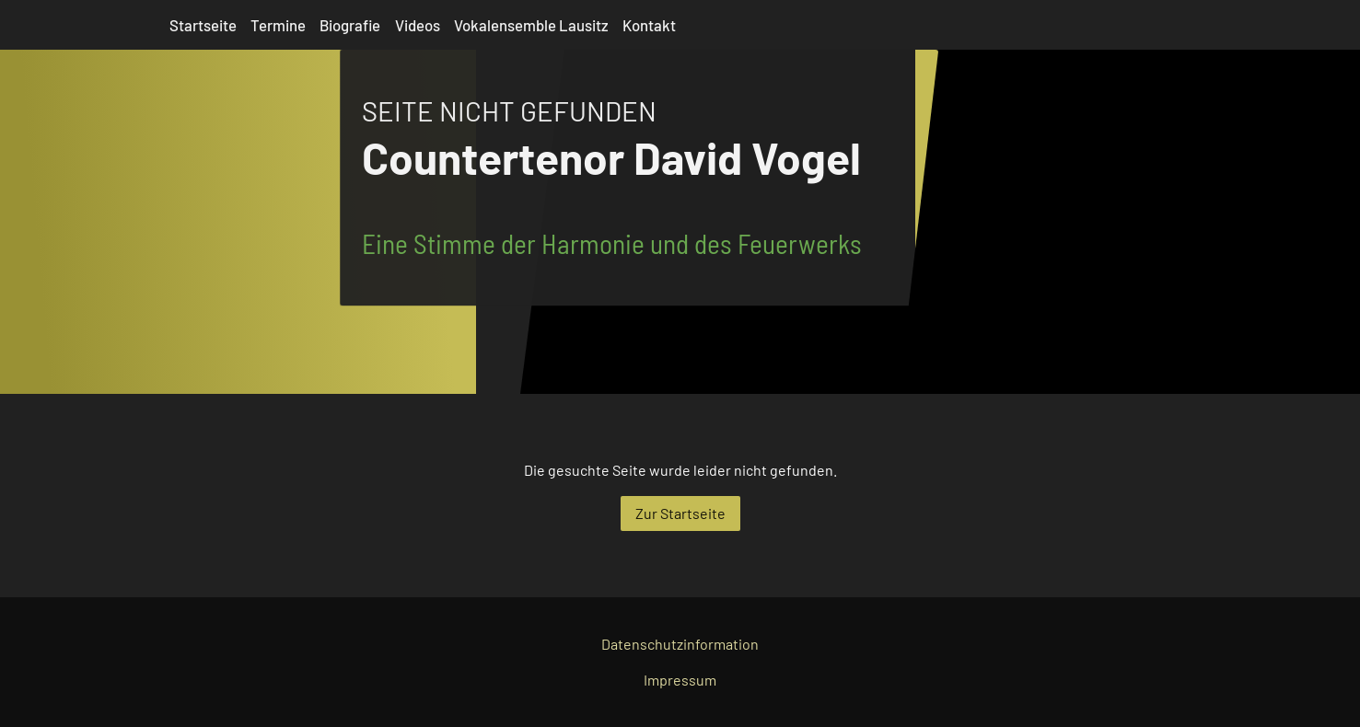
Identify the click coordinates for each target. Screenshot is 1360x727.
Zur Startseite (680, 513)
